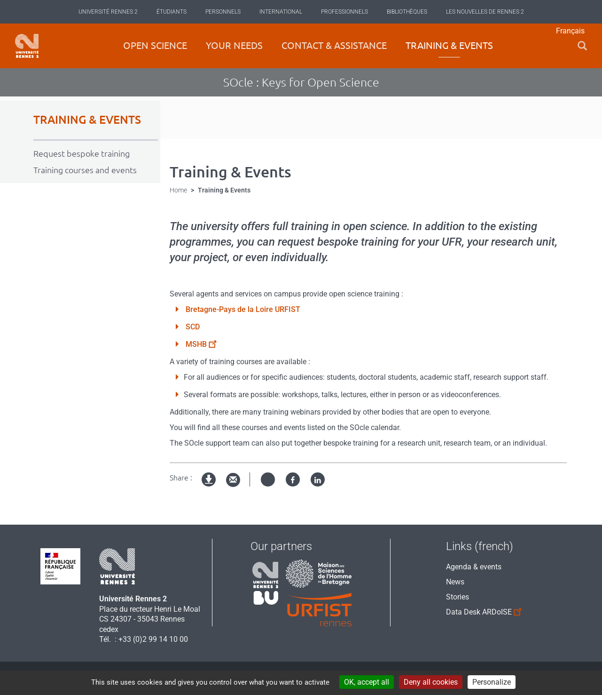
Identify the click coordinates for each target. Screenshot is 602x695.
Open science (155, 45)
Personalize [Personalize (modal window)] (491, 682)
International (280, 11)
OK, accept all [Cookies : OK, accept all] (366, 682)
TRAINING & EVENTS (87, 119)
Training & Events (449, 45)
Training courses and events (85, 170)
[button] (582, 46)
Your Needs (234, 45)
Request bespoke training (81, 153)
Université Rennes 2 (108, 11)
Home (178, 190)
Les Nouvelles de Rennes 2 (485, 11)
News (455, 581)
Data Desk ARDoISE (479, 610)
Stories (457, 596)
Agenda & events (473, 566)
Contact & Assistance (334, 45)
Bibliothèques (407, 11)
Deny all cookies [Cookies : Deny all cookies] (431, 682)
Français (570, 30)
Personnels (223, 11)
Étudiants (171, 11)
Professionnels (344, 11)
